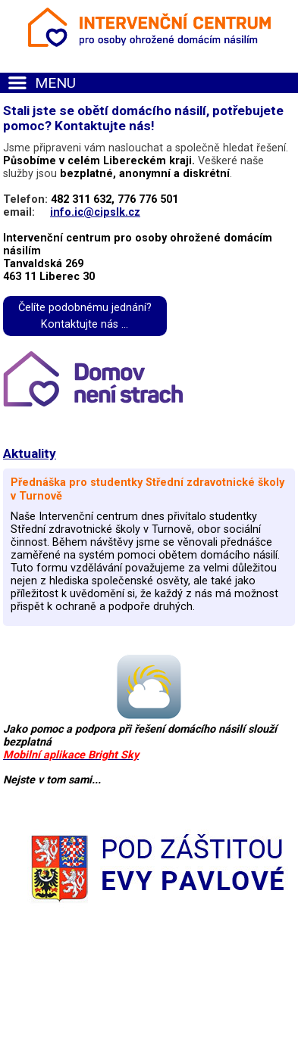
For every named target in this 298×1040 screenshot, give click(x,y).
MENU (55, 83)
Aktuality (29, 453)
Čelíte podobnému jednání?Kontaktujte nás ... (85, 316)
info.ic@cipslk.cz (95, 212)
